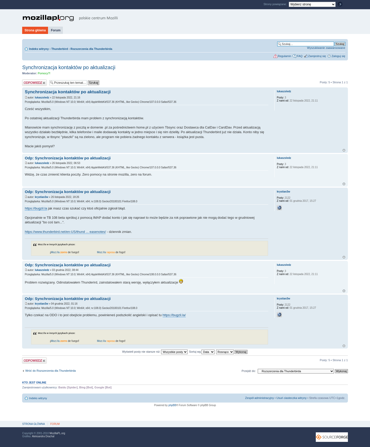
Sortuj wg (202, 351)
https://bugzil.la (36, 208)
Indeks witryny (39, 48)
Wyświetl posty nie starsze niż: (155, 351)
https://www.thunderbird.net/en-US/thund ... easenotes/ (65, 232)
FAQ (299, 56)
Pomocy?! (44, 73)
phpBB (172, 405)
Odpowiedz (34, 82)
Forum (55, 30)
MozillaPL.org (57, 433)
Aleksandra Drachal (43, 436)
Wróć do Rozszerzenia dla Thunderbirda (50, 370)
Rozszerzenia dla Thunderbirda (91, 48)
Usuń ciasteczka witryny (291, 397)
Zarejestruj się (317, 56)
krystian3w (41, 197)
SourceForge (332, 437)
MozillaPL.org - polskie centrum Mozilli (70, 18)
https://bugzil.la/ (174, 315)
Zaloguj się (338, 56)
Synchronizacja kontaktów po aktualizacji (68, 67)
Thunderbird (59, 48)
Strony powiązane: (275, 4)
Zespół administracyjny (259, 397)
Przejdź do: (249, 370)
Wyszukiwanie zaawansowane (326, 47)
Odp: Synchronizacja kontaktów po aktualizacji (67, 158)
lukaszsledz (42, 97)
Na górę (344, 150)
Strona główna (35, 30)
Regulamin (284, 56)
